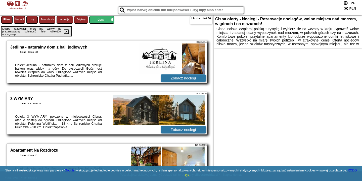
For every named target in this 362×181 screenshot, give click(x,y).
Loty (32, 19)
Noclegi (19, 19)
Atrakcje (64, 19)
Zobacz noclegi (183, 78)
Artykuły (81, 19)
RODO (352, 170)
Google (69, 170)
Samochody (47, 19)
